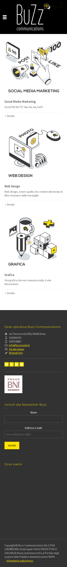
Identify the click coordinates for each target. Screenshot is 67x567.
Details (11, 116)
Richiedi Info (16, 353)
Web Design (12, 186)
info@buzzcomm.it (19, 345)
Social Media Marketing (20, 101)
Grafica (9, 275)
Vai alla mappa (16, 349)
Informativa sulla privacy (19, 560)
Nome (33, 412)
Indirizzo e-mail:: (33, 428)
